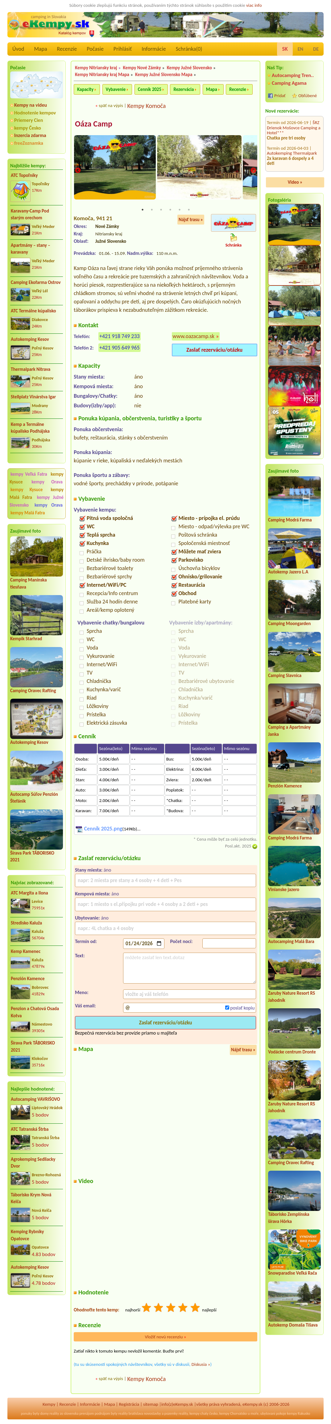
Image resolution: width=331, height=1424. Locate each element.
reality (54, 1414)
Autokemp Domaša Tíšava (293, 1325)
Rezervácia (183, 89)
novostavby (152, 1414)
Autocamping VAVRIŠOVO (35, 1099)
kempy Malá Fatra (27, 513)
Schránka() (189, 48)
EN (300, 49)
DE (316, 49)
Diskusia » (201, 1364)
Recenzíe (67, 48)
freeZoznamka (28, 143)
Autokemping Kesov (30, 339)
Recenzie (237, 89)
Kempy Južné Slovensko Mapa (163, 74)
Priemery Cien (28, 120)
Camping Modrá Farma (290, 520)
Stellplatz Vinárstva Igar (33, 397)
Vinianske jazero (283, 889)
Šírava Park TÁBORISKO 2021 (33, 1046)
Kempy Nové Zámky (142, 68)
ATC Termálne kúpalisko (33, 311)
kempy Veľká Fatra (28, 474)
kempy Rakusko (298, 1414)
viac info (254, 5)
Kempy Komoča (146, 105)
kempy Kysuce (26, 489)
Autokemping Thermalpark (292, 120)
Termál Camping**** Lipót (292, 161)
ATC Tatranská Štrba (29, 1129)
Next (253, 170)
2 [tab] (152, 210)
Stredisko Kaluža (26, 923)
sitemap (150, 1404)
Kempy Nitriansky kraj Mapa (102, 74)
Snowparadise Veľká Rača (292, 1273)
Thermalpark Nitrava (30, 369)
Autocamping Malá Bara (291, 941)
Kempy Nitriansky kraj (96, 68)
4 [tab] (170, 210)
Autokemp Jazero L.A (288, 572)
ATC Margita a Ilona (29, 893)
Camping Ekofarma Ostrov (36, 282)
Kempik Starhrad (26, 638)
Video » (295, 182)
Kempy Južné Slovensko (189, 68)
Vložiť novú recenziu (165, 1337)
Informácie (154, 48)
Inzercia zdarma (30, 135)
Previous (78, 170)
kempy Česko (27, 128)
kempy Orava (47, 482)
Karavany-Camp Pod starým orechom (30, 214)
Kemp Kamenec (25, 951)
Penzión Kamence (28, 978)
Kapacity (85, 89)
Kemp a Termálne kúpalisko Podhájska (30, 428)
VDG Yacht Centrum (294, 143)
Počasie (95, 48)
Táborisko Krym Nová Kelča (31, 1198)
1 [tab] (142, 210)
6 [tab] (189, 210)
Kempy (49, 1404)
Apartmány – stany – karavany (30, 248)
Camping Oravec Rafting (33, 690)
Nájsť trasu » (191, 219)
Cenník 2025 (149, 89)
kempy (194, 1414)
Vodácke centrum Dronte (292, 1052)
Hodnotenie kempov (35, 113)
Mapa (40, 48)
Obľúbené (307, 95)
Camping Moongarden (289, 623)
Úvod (18, 48)
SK (285, 48)
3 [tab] (161, 210)
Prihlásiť (123, 48)
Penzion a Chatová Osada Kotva (35, 1012)
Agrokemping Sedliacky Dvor (33, 1162)
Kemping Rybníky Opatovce (27, 1235)
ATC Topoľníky (24, 175)
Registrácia (129, 1404)
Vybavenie (116, 89)
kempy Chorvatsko (233, 1414)
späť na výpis (111, 105)
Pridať (280, 95)
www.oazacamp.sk (193, 336)
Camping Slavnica (284, 675)
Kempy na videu (30, 105)
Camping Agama (289, 83)
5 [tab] (179, 210)
